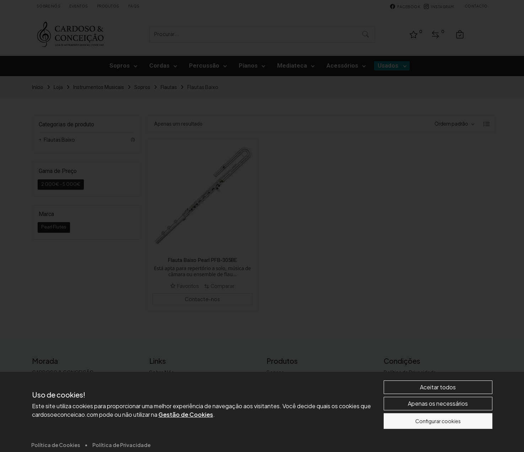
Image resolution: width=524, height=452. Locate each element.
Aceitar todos (438, 442)
